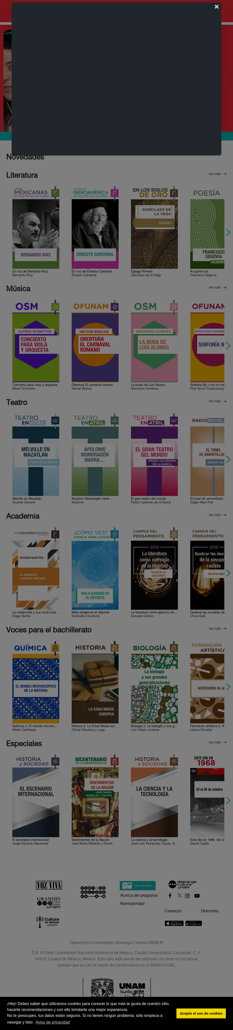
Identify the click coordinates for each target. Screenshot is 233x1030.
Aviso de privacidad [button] (53, 1022)
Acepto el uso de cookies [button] (201, 1013)
